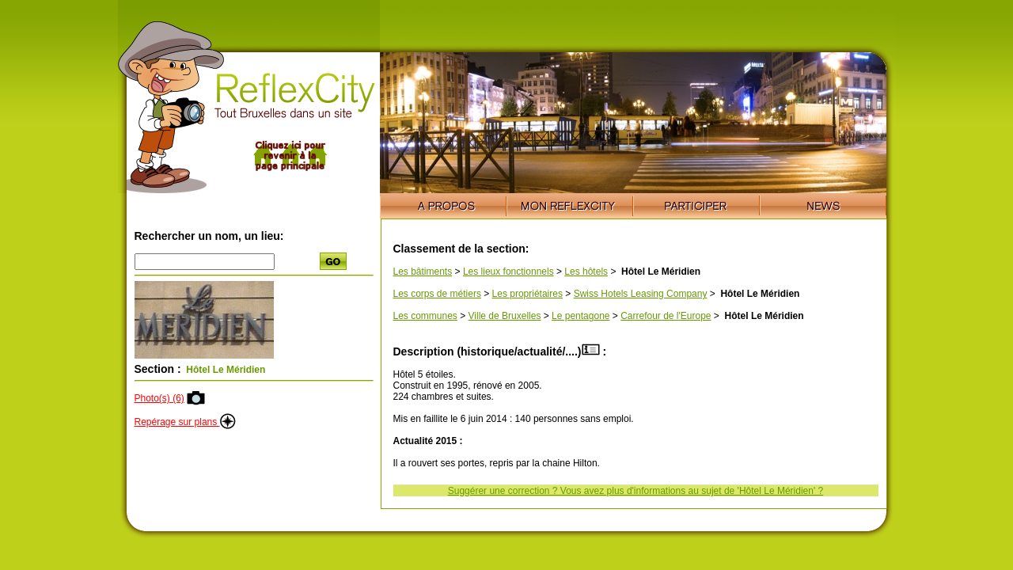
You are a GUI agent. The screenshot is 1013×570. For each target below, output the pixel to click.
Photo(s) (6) (159, 398)
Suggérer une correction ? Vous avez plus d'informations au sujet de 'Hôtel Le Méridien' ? (635, 490)
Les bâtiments (423, 271)
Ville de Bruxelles (505, 315)
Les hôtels (586, 271)
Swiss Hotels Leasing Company (641, 293)
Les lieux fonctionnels (508, 271)
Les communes (425, 315)
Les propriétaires (527, 293)
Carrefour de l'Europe (665, 315)
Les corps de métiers (437, 293)
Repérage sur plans (185, 422)
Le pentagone (580, 315)
